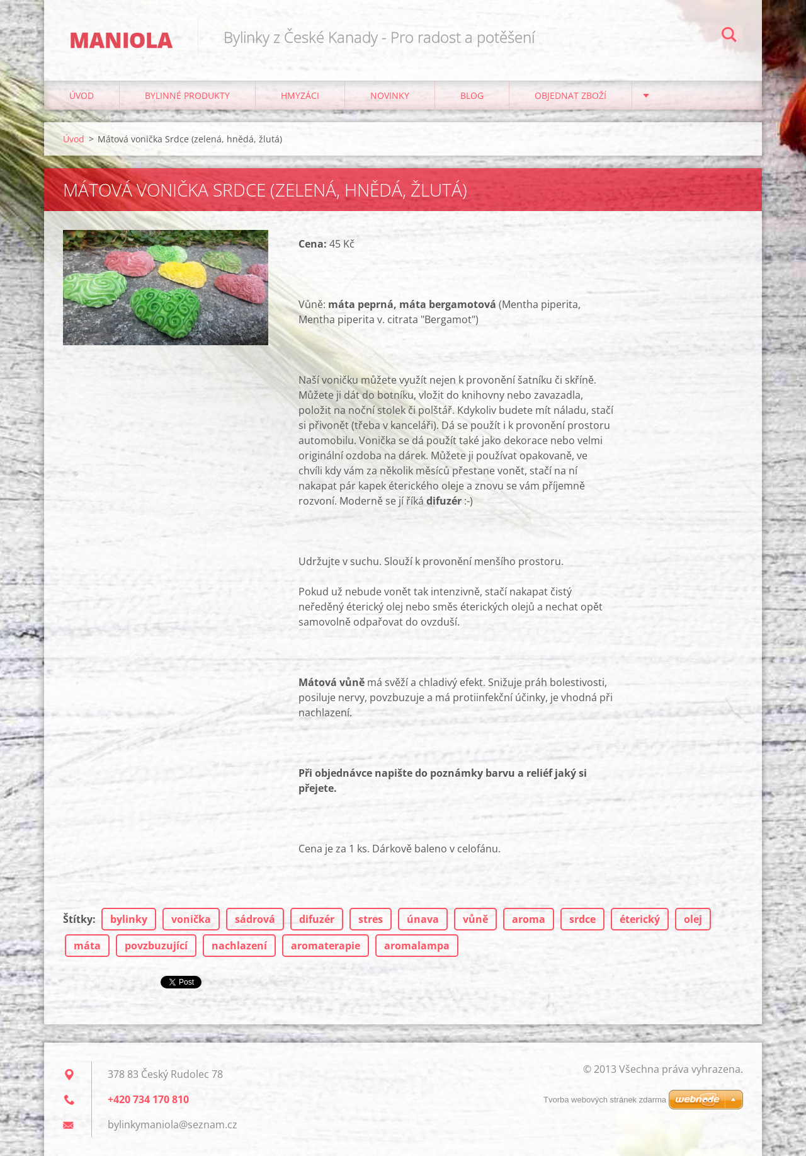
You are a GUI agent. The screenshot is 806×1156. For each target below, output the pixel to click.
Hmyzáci (300, 95)
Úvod (81, 95)
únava (423, 919)
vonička (191, 919)
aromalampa (417, 946)
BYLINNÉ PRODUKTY (187, 95)
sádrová (255, 919)
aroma (528, 919)
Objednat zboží (570, 95)
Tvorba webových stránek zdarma (604, 1099)
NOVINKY (389, 95)
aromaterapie (325, 946)
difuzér (316, 919)
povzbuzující (156, 946)
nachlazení (239, 946)
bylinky (128, 919)
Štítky (78, 919)
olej (693, 919)
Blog (472, 95)
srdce (582, 919)
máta (87, 946)
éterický (640, 919)
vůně (475, 919)
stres (370, 919)
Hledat (729, 36)
